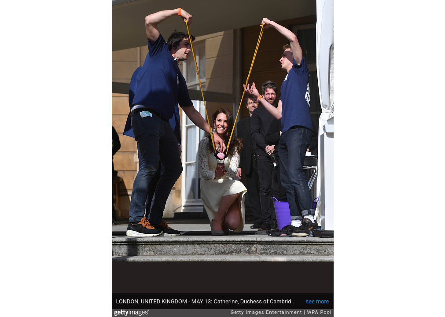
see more (317, 301)
